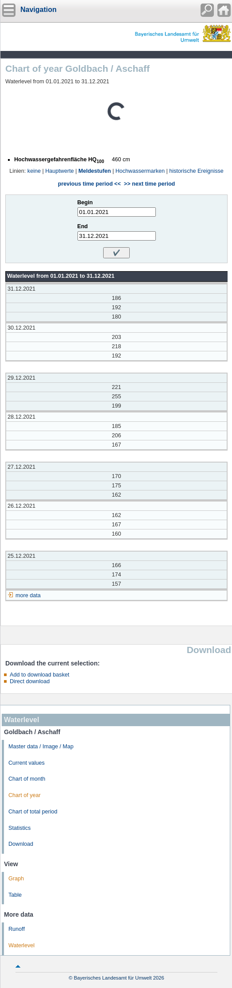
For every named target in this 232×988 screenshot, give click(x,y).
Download (20, 844)
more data (28, 595)
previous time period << (89, 184)
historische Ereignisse (196, 171)
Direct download (30, 681)
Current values (26, 763)
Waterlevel (21, 945)
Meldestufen (94, 171)
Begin (85, 202)
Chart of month (26, 779)
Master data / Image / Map (40, 746)
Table (15, 895)
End (82, 226)
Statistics (19, 828)
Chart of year (24, 795)
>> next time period (149, 184)
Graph (16, 878)
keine (34, 171)
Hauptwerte (59, 171)
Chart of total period (33, 812)
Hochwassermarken (140, 171)
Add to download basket (39, 675)
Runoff (16, 929)
